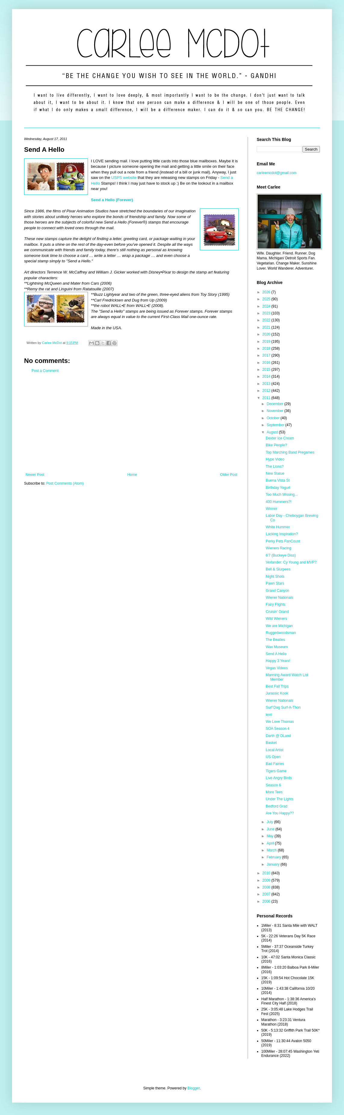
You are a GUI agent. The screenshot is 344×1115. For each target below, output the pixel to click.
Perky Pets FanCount (283, 541)
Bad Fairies (275, 764)
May (270, 836)
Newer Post (35, 475)
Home (132, 475)
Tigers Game (276, 771)
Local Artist (275, 750)
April (271, 843)
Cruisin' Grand (277, 612)
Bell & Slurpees (278, 569)
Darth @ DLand (278, 736)
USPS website (123, 177)
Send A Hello (276, 654)
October (273, 418)
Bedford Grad (276, 806)
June (271, 829)
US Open (273, 757)
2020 (266, 334)
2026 (266, 292)
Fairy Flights (275, 604)
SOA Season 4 (278, 728)
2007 (266, 894)
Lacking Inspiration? (282, 534)
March (272, 850)
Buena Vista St (278, 480)
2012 (266, 391)
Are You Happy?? (280, 813)
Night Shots (275, 576)
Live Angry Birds (279, 778)
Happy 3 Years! (278, 661)
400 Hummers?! (278, 502)
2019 (266, 341)
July (270, 822)
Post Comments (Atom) (65, 483)
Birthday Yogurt (278, 488)
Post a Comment (45, 371)
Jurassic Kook (277, 693)
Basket (271, 743)
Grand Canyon (277, 591)
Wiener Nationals (279, 597)
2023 (266, 313)
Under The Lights (279, 799)
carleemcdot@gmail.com (276, 173)
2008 (266, 887)
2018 (266, 348)
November (275, 411)
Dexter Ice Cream (280, 438)
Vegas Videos (277, 668)
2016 (266, 363)
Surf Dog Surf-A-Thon (283, 707)
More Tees (274, 792)
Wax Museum (277, 647)
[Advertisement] (131, 423)
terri (269, 715)
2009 (266, 880)
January (273, 864)
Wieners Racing (278, 548)
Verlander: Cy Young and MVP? (291, 562)
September (276, 425)
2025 (266, 299)
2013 (266, 384)
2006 (266, 901)
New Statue (275, 473)
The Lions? (275, 466)
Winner (271, 509)
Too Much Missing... (282, 494)
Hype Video (275, 459)
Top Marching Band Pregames (290, 452)
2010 (266, 873)
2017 (266, 355)
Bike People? (276, 445)
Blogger (193, 1088)
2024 (266, 306)
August (273, 432)
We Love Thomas (280, 722)
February (274, 857)
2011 (266, 398)
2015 (266, 369)
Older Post (228, 475)
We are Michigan (279, 626)
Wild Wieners (276, 619)
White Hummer (278, 527)
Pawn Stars (275, 583)
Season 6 (273, 785)
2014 (266, 376)
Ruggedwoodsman (281, 633)
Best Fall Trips (277, 686)
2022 (266, 320)
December (275, 404)
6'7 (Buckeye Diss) (281, 555)
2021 (266, 327)
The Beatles (275, 640)
